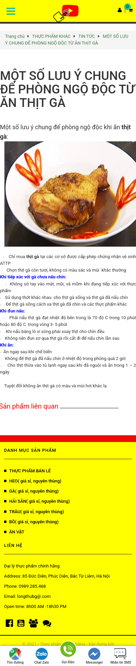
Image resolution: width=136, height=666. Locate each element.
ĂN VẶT (14, 531)
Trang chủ (14, 36)
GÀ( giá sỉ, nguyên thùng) (31, 491)
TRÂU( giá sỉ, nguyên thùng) (34, 511)
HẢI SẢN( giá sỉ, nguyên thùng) (37, 501)
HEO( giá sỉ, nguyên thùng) (32, 480)
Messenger (94, 656)
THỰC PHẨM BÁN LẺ (27, 470)
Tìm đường (15, 656)
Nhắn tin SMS (120, 656)
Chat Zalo (41, 656)
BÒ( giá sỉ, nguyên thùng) (31, 521)
